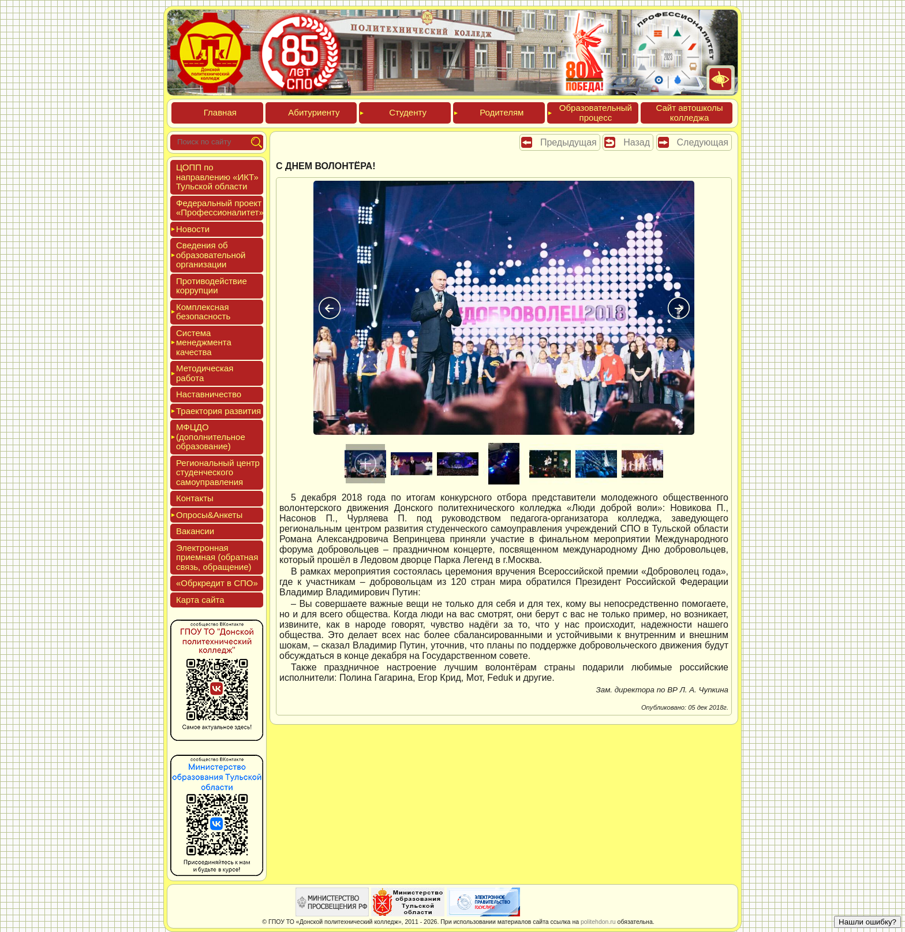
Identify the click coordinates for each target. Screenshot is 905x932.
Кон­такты (195, 498)
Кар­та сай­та (200, 600)
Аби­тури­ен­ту (313, 112)
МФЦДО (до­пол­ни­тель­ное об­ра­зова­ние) (210, 436)
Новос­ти (193, 229)
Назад (636, 142)
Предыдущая (568, 142)
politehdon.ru (598, 921)
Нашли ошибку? (867, 922)
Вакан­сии (195, 531)
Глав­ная (220, 112)
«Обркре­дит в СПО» (217, 583)
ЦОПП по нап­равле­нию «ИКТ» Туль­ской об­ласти (217, 176)
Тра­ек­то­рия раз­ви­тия (218, 411)
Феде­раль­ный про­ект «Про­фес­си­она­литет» (220, 208)
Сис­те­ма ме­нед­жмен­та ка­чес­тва (203, 342)
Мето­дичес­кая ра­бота (204, 373)
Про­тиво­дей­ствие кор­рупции (211, 286)
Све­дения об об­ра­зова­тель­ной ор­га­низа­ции (210, 254)
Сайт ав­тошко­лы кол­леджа (689, 112)
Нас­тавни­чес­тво (208, 394)
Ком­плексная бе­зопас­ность (203, 312)
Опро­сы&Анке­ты (209, 515)
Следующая (703, 142)
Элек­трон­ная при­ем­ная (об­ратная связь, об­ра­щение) (217, 557)
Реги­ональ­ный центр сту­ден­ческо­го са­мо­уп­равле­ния (218, 472)
